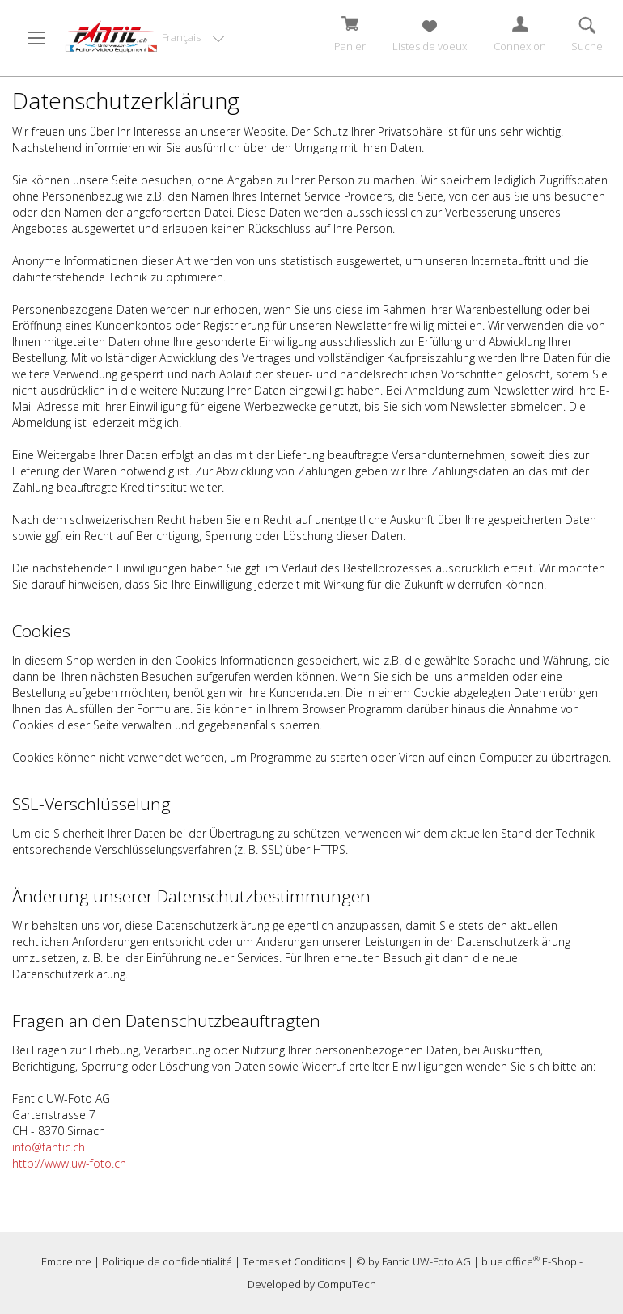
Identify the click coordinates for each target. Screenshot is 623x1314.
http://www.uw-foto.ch (69, 1163)
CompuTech (346, 1284)
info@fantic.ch (48, 1147)
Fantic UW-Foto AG (426, 1261)
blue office (510, 1261)
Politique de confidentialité (167, 1261)
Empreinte (66, 1261)
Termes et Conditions (294, 1261)
